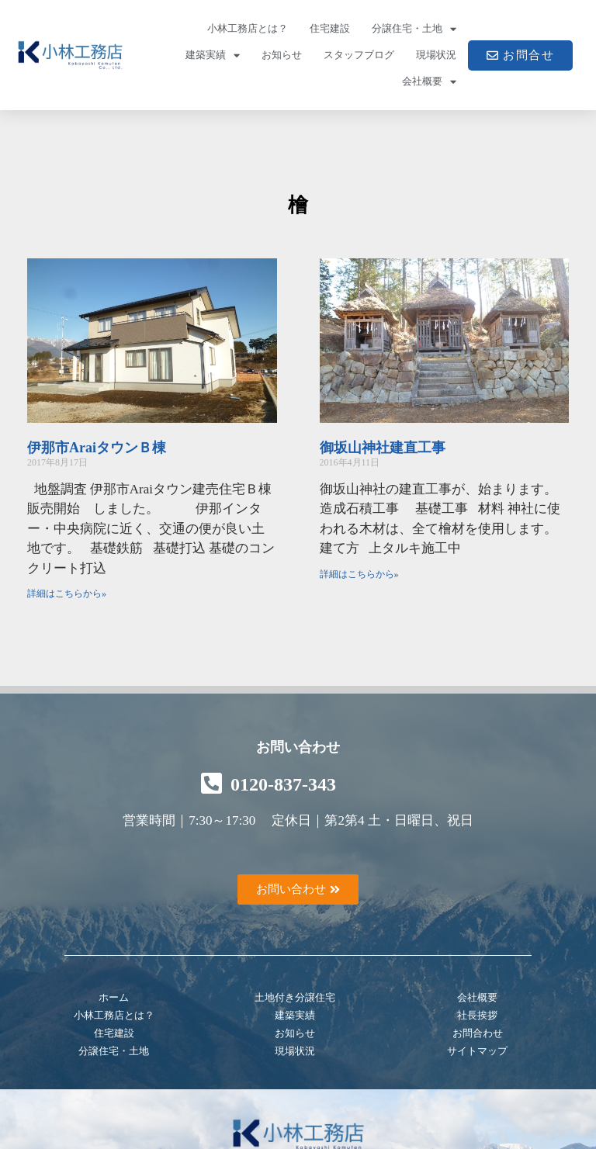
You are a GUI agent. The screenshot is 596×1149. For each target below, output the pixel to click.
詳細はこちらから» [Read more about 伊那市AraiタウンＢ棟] (66, 593)
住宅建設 (330, 28)
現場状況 (436, 55)
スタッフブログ (359, 55)
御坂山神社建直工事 (382, 447)
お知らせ (282, 55)
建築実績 (212, 55)
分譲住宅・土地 (414, 29)
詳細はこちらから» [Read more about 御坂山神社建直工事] (359, 574)
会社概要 (429, 82)
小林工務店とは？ (247, 28)
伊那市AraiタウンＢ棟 (96, 447)
